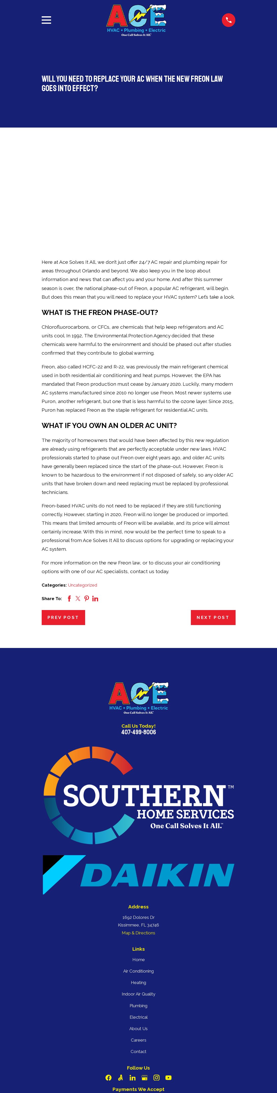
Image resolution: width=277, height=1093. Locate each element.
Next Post (213, 538)
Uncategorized (82, 506)
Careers (138, 961)
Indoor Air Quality (138, 915)
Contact (138, 972)
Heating (138, 903)
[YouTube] (168, 999)
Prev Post (63, 538)
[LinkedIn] (133, 999)
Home (138, 880)
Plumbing (138, 926)
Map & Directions (138, 853)
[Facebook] (108, 999)
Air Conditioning (138, 892)
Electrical (139, 938)
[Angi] (120, 999)
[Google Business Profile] (145, 999)
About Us (138, 949)
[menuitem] (49, 1082)
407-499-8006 (138, 653)
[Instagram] (156, 999)
